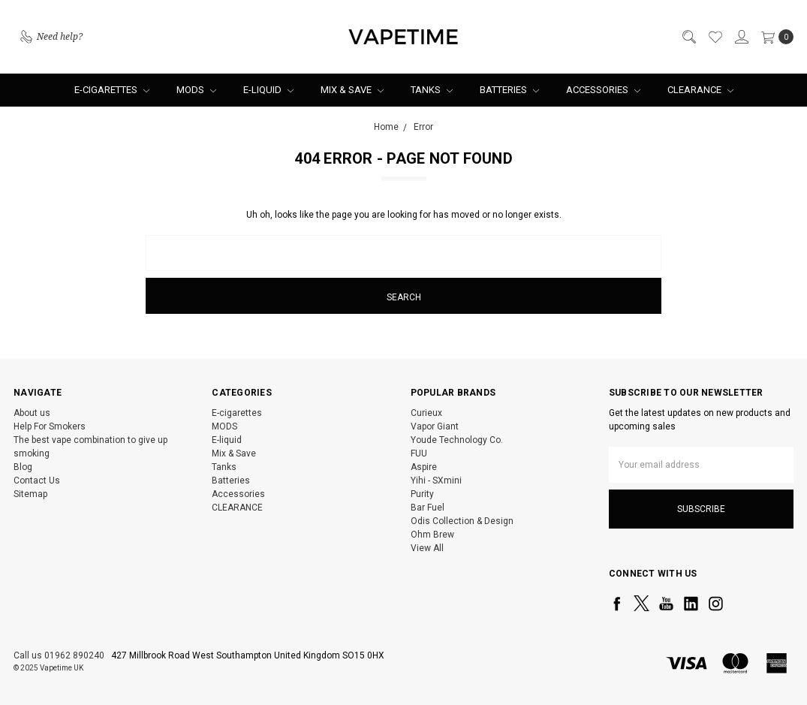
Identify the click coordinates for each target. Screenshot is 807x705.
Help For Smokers (50, 426)
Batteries (509, 89)
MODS (196, 89)
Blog (23, 467)
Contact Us (37, 480)
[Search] (688, 37)
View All (427, 548)
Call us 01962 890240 (59, 655)
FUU (419, 453)
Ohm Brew (432, 534)
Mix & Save (352, 89)
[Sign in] (741, 37)
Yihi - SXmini (436, 480)
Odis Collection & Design (462, 521)
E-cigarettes (111, 89)
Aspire (424, 467)
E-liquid (268, 89)
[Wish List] (715, 37)
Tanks (432, 89)
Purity (422, 494)
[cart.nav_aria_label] (774, 36)
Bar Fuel (427, 507)
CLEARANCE (700, 89)
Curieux (426, 413)
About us (32, 413)
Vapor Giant (435, 426)
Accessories (603, 89)
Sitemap (30, 494)
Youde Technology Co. (457, 440)
